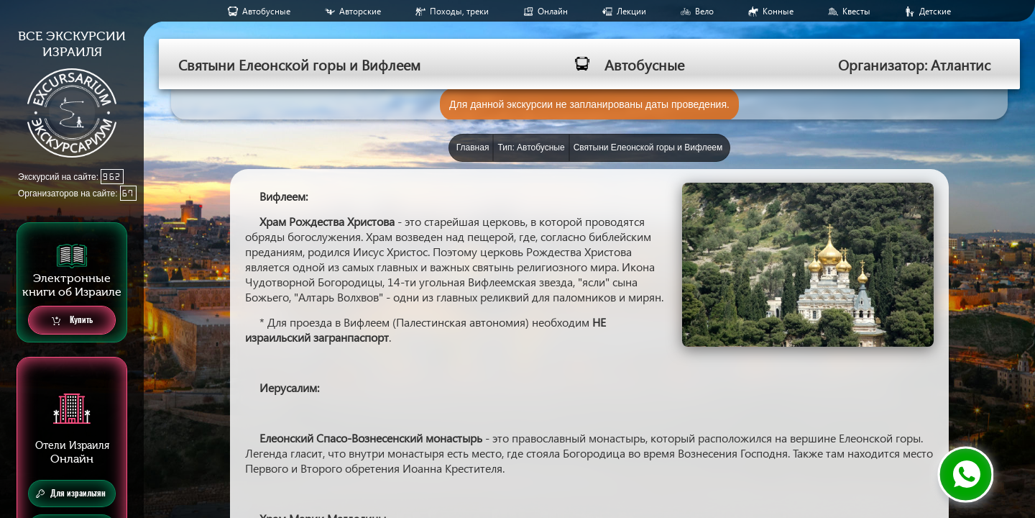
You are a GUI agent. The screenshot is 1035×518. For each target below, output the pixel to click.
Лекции (631, 11)
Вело (704, 11)
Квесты (856, 11)
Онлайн (553, 11)
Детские (935, 11)
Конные (778, 11)
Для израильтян (71, 493)
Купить (72, 320)
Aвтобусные (266, 11)
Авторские (360, 11)
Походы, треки (459, 11)
